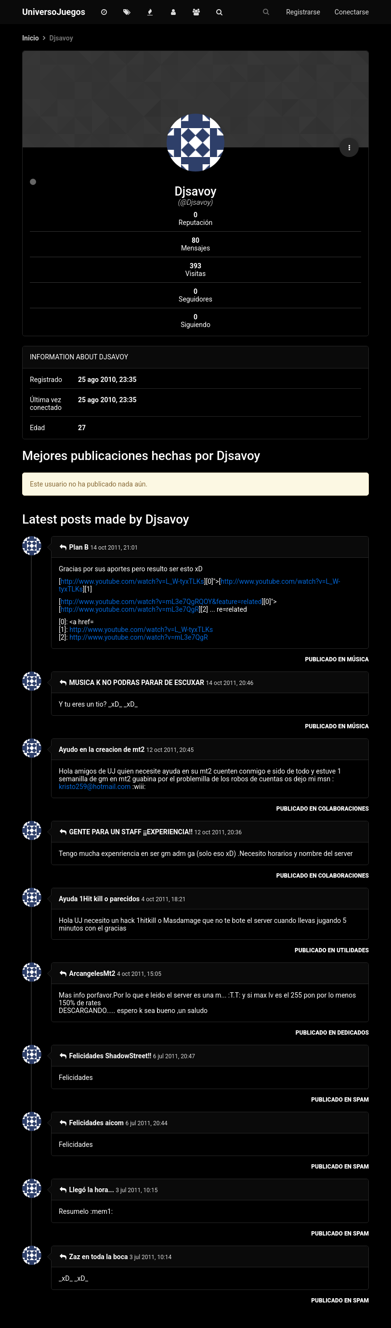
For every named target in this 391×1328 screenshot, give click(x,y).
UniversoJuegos (53, 12)
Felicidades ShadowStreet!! (105, 1056)
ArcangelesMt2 (87, 973)
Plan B (74, 547)
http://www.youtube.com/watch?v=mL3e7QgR (130, 609)
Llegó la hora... (86, 1190)
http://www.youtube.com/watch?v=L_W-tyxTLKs (132, 581)
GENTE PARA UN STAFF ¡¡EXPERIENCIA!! (126, 832)
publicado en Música (337, 659)
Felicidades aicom (91, 1123)
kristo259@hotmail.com (94, 786)
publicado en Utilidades (332, 950)
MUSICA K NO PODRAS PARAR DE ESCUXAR (131, 682)
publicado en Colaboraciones (322, 808)
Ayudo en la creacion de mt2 (101, 749)
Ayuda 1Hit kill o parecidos (99, 899)
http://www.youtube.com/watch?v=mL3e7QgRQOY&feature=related (161, 601)
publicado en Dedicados (332, 1032)
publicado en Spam (340, 1099)
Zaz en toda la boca (93, 1257)
